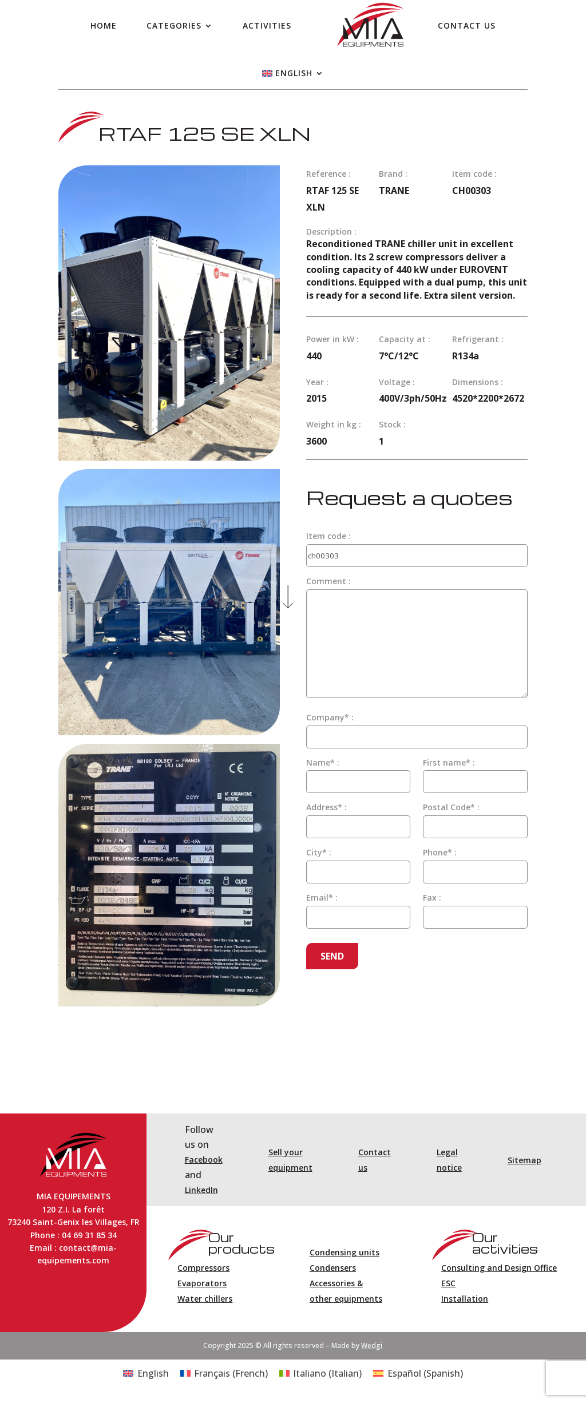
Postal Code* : (451, 807)
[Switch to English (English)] (145, 1373)
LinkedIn (201, 1189)
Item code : (328, 535)
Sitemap (524, 1160)
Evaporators (202, 1283)
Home (103, 25)
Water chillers (204, 1298)
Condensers (333, 1267)
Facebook (204, 1159)
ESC (448, 1283)
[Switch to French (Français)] (224, 1373)
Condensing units (344, 1252)
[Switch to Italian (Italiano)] (320, 1373)
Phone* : (440, 852)
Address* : (326, 807)
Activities (267, 25)
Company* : (330, 717)
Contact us (467, 25)
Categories (173, 25)
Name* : (322, 762)
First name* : (449, 762)
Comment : (328, 581)
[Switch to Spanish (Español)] (417, 1373)
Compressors (203, 1267)
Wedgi (371, 1345)
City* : (318, 852)
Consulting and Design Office (499, 1267)
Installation (464, 1298)
